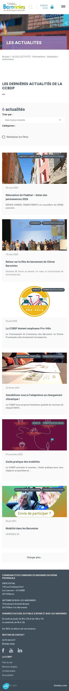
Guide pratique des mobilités (23, 461)
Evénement (35, 223)
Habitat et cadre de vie (29, 156)
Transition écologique (53, 156)
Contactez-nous (66, 17)
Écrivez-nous (8, 643)
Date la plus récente (15, 120)
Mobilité (36, 290)
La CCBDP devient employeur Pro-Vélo (28, 328)
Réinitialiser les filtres (17, 137)
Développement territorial (27, 490)
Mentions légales (9, 667)
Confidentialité (8, 671)
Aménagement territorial (28, 356)
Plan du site (7, 662)
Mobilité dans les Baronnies (22, 528)
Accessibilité (7, 675)
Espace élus (44, 6)
